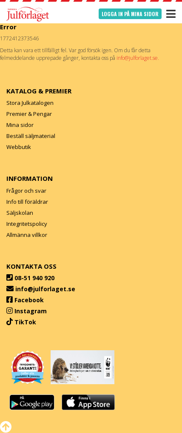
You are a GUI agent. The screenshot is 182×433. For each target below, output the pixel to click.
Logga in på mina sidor (130, 13)
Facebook (29, 300)
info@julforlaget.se (45, 289)
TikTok (25, 322)
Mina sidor (20, 125)
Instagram (30, 311)
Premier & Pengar (29, 114)
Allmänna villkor (26, 235)
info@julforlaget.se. (138, 58)
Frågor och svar (26, 190)
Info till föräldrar (27, 201)
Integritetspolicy (26, 224)
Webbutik (18, 147)
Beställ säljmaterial (30, 136)
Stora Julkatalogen (30, 103)
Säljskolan (19, 212)
